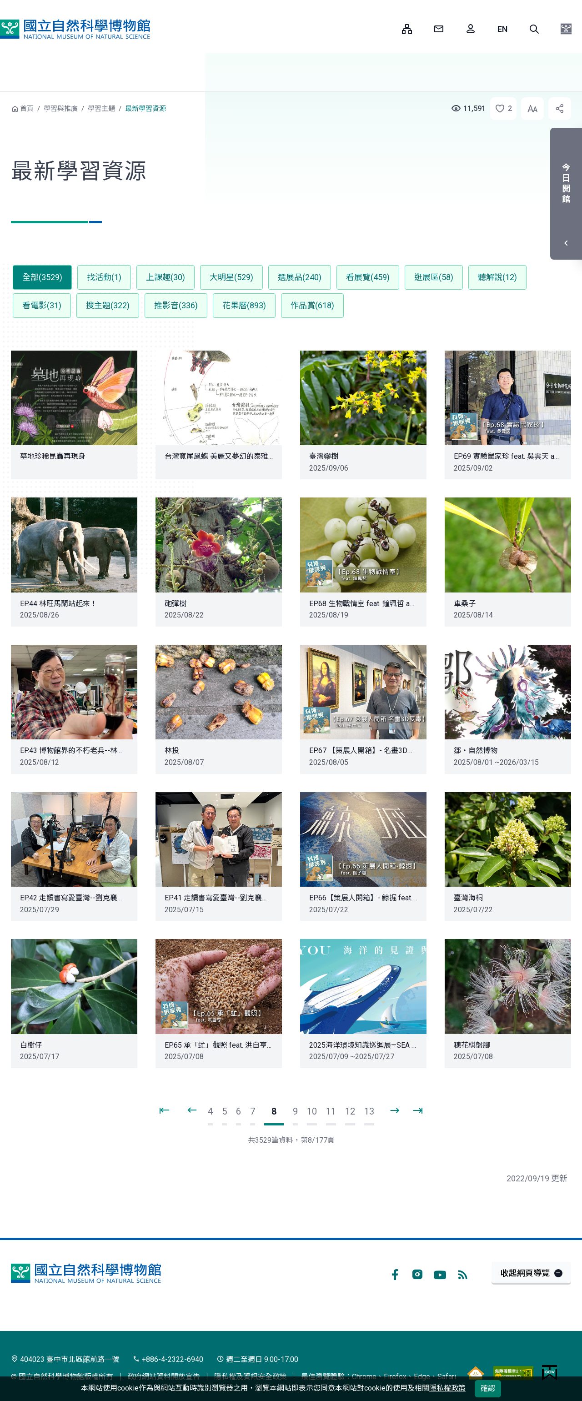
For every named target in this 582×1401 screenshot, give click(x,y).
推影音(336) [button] (176, 305)
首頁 (27, 109)
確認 (488, 1388)
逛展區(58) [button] (433, 277)
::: (388, 29)
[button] (534, 29)
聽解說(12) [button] (497, 277)
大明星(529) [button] (231, 277)
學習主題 (101, 109)
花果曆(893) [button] (244, 305)
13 (369, 1111)
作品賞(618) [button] (312, 305)
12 (350, 1111)
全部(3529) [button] (42, 277)
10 (312, 1111)
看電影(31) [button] (41, 305)
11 (331, 1111)
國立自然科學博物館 (75, 29)
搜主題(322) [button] (108, 305)
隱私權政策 (447, 1388)
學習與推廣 (61, 109)
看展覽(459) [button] (368, 277)
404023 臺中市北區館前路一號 (65, 1359)
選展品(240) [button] (299, 277)
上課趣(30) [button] (165, 277)
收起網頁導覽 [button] (525, 1273)
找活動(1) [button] (104, 277)
